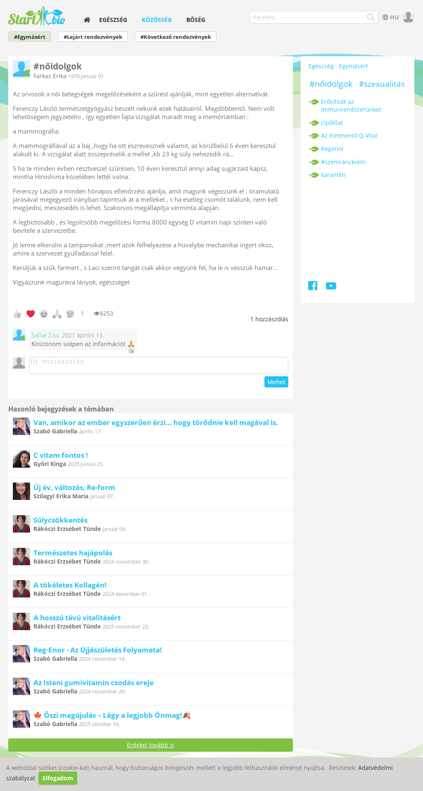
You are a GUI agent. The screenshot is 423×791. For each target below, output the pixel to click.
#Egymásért (29, 37)
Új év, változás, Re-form (74, 490)
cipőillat (332, 123)
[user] (407, 17)
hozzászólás (269, 319)
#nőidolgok (331, 83)
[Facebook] (313, 287)
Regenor (332, 149)
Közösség (157, 20)
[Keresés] (371, 17)
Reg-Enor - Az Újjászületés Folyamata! (97, 652)
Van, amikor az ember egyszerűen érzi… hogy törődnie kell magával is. (155, 425)
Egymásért (353, 66)
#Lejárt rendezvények (93, 37)
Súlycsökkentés (60, 522)
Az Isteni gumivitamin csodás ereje (93, 685)
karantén (333, 175)
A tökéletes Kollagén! (70, 587)
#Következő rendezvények (175, 37)
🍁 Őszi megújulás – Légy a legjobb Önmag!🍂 (112, 717)
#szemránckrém (343, 162)
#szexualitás (382, 84)
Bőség (195, 20)
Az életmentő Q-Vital (349, 135)
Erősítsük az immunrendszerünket (351, 105)
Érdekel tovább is (150, 747)
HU (390, 17)
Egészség (113, 20)
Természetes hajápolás (72, 555)
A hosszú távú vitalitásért (77, 620)
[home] (87, 20)
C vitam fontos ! (60, 457)
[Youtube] (331, 287)
